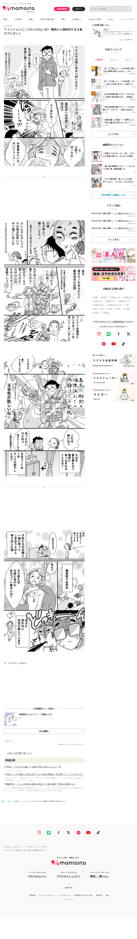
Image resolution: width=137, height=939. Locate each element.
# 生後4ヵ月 (110, 301)
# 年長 (118, 309)
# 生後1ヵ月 (115, 297)
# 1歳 (126, 305)
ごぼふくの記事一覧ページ (19, 753)
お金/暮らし (77, 19)
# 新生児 (103, 297)
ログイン (78, 9)
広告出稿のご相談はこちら (113, 195)
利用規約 (32, 895)
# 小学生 (126, 309)
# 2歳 (94, 309)
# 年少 (102, 309)
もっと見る (113, 134)
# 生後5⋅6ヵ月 (123, 301)
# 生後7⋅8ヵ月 (98, 305)
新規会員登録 (62, 9)
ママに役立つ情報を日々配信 (37, 875)
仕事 (63, 19)
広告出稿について (18, 847)
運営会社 (99, 895)
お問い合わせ (7, 847)
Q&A (107, 895)
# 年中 (110, 309)
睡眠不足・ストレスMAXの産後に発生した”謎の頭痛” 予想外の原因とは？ (41, 784)
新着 (5, 19)
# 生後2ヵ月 (128, 297)
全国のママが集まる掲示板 (68, 875)
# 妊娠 (95, 297)
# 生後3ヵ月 (97, 301)
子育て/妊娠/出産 (47, 19)
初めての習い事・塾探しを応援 (99, 875)
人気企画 (18, 19)
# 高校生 (105, 312)
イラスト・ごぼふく (17, 663)
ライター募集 (28, 847)
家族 (31, 19)
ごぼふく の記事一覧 (126, 39)
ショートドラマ (127, 19)
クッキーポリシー (64, 895)
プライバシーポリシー (47, 895)
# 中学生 (96, 312)
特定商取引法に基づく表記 (83, 895)
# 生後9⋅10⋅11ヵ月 (114, 305)
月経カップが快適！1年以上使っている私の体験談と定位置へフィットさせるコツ (44, 774)
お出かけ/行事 (95, 19)
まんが (110, 19)
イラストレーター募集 (40, 847)
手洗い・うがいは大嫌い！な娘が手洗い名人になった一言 (33, 767)
